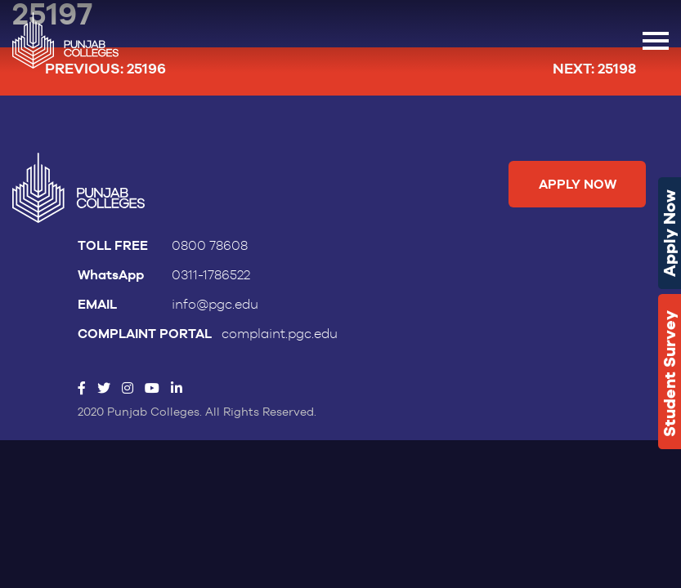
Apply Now (669, 233)
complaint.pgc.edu (280, 334)
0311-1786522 (211, 275)
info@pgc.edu (215, 304)
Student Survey (669, 373)
